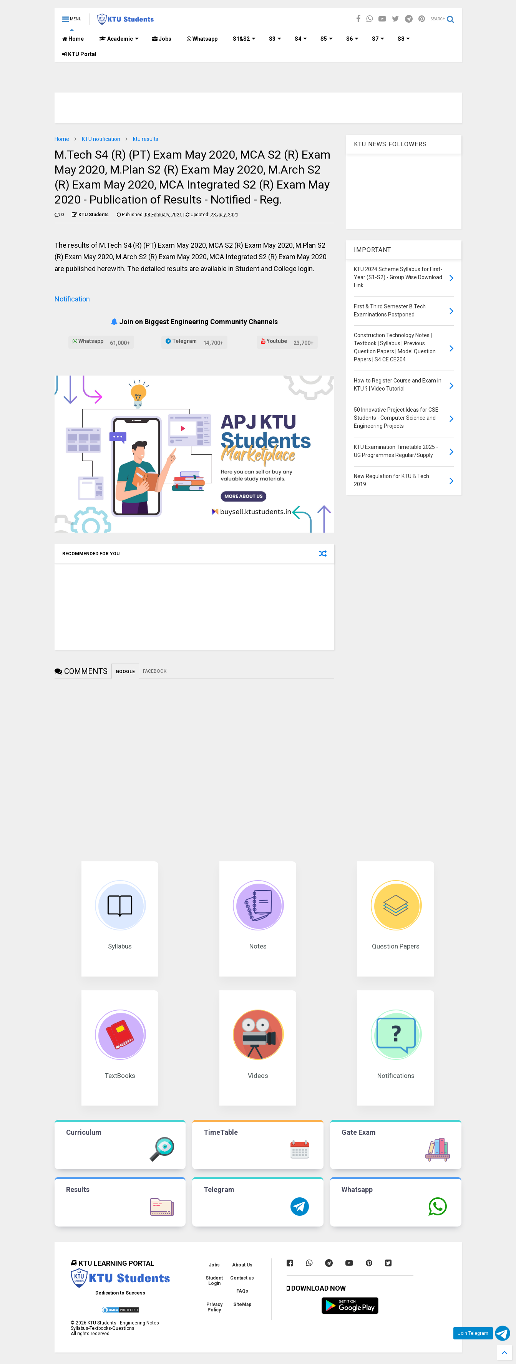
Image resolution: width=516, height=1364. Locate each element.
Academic (119, 39)
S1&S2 (244, 39)
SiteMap (242, 1304)
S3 (275, 39)
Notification (72, 299)
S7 (378, 39)
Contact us (242, 1278)
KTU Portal (79, 54)
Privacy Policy (214, 1307)
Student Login (214, 1280)
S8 (404, 39)
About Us (242, 1265)
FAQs (242, 1291)
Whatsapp (202, 39)
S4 (301, 39)
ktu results (145, 139)
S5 (326, 39)
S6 (352, 39)
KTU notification (101, 139)
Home (73, 39)
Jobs (161, 39)
